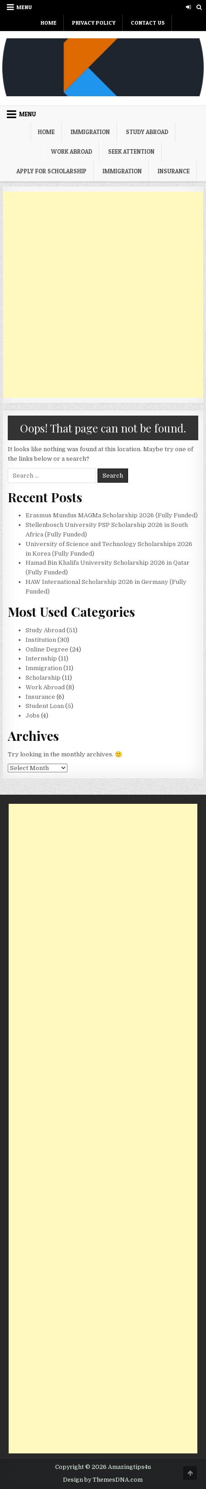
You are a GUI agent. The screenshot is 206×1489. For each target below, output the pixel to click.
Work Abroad (71, 151)
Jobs (33, 715)
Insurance (174, 171)
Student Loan (45, 706)
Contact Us (148, 22)
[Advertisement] (103, 295)
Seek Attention (131, 151)
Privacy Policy (93, 22)
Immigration (90, 131)
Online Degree (47, 649)
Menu (24, 7)
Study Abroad (147, 131)
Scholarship (43, 677)
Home (49, 22)
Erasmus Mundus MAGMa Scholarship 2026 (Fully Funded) (112, 515)
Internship (41, 658)
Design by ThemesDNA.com (103, 1480)
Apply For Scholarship (51, 171)
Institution (41, 639)
